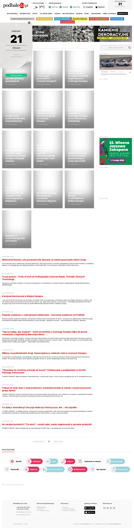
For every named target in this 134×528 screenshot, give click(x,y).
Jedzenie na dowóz (89, 461)
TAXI (50, 461)
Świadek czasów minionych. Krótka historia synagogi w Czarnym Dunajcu (46, 115)
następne (58, 441)
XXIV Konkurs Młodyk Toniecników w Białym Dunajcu (76, 197)
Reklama (65, 507)
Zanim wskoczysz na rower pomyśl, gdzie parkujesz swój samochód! (77, 157)
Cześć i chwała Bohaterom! (99, 19)
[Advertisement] (115, 182)
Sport (35, 13)
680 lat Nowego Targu (44, 19)
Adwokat (33, 461)
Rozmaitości (25, 13)
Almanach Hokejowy (80, 19)
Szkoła (57, 13)
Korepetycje (119, 469)
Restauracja (114, 461)
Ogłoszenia (96, 13)
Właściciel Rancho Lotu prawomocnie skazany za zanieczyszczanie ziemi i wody (44, 259)
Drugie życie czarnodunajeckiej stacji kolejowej (15, 118)
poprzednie (38, 441)
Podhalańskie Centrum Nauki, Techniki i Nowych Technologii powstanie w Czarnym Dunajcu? (46, 74)
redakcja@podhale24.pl (23, 512)
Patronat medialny (68, 509)
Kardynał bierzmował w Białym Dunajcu (22, 296)
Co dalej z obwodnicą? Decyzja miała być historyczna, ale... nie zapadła (39, 407)
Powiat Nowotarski (67, 22)
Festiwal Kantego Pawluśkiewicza (22, 19)
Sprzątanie (98, 469)
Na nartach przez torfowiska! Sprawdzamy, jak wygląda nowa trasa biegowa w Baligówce (14, 194)
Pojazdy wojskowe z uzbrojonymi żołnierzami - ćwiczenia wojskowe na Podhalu (43, 315)
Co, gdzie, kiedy (46, 13)
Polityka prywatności (69, 510)
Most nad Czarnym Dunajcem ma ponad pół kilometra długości (47, 197)
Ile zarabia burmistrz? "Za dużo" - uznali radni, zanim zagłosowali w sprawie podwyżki (47, 424)
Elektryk (30, 469)
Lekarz (67, 461)
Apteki (15, 461)
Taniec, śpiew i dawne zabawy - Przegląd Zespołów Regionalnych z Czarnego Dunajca (78, 75)
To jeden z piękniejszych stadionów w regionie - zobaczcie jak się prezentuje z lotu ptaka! (46, 153)
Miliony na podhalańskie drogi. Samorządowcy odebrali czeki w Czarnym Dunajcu (44, 353)
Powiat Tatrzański (117, 19)
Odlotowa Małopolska (62, 19)
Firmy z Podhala (109, 13)
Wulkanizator (76, 469)
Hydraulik (11, 469)
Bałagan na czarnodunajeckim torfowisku (15, 238)
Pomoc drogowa (52, 469)
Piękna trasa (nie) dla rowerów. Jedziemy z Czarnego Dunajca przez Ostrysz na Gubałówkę (77, 114)
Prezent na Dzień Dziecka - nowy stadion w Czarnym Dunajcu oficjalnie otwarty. (15, 155)
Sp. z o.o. (87, 524)
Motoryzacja (68, 13)
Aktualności (12, 13)
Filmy (86, 13)
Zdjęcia (79, 13)
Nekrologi (122, 13)
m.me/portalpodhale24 (23, 514)
